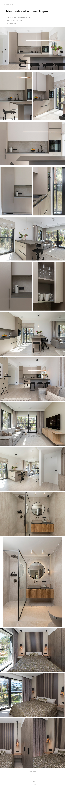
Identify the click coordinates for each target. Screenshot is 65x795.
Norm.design (27, 17)
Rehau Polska (19, 20)
